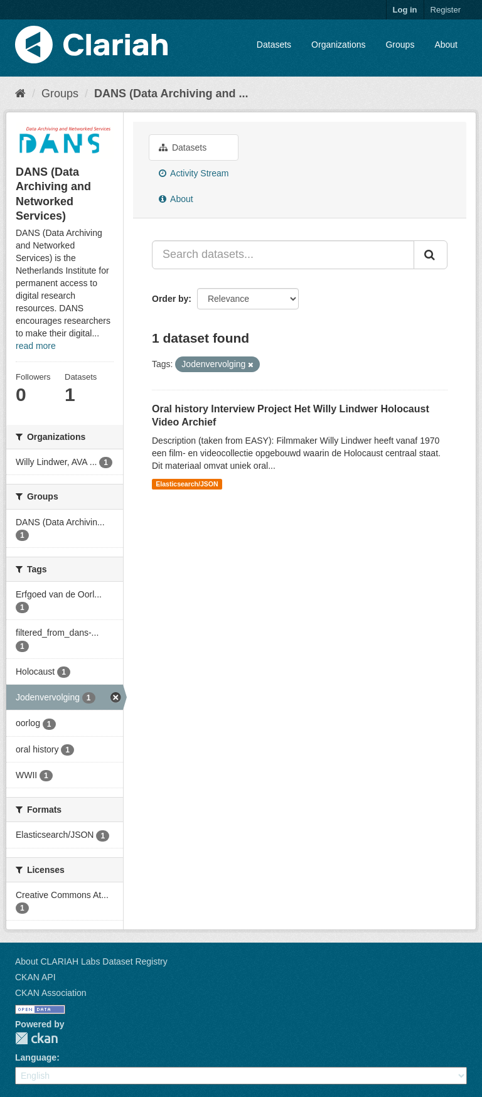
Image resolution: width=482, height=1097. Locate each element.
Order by (170, 299)
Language (35, 1057)
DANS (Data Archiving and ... (171, 93)
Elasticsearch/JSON (187, 484)
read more (36, 346)
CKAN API (35, 977)
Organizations (338, 45)
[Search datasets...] (283, 254)
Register (446, 9)
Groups (399, 45)
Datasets (274, 45)
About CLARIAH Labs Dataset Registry (91, 961)
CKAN (36, 1038)
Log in (405, 9)
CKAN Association (51, 993)
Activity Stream (193, 173)
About (446, 45)
